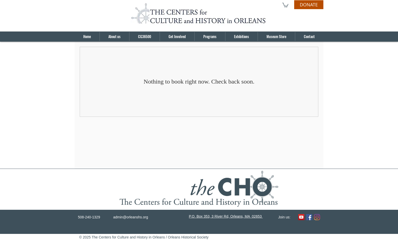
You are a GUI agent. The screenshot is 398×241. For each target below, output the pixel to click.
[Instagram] (317, 217)
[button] (285, 4)
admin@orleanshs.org (130, 217)
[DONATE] (308, 4)
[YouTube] (301, 217)
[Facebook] (309, 217)
